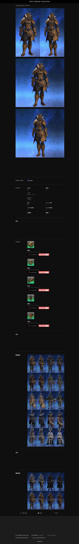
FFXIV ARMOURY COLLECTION (39, 1)
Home (40, 513)
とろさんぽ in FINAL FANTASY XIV (38, 537)
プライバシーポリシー (51, 535)
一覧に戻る (24, 513)
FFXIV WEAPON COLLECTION (22, 537)
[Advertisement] (40, 167)
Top (56, 513)
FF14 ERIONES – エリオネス (37, 535)
